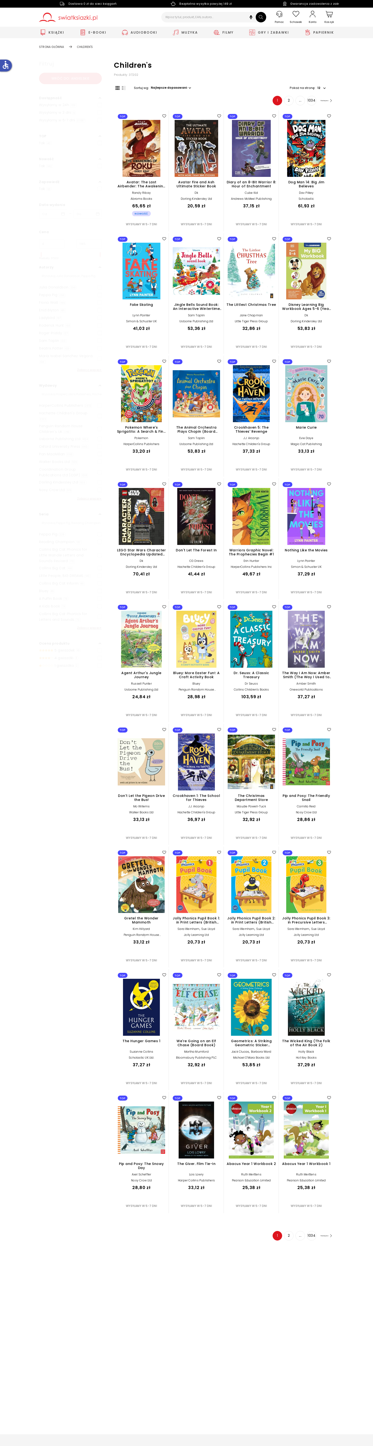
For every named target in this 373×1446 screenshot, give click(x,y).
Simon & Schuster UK (141, 323)
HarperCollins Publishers (141, 446)
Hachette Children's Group (251, 446)
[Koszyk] (329, 17)
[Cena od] (51, 244)
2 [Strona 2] (281, 102)
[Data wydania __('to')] (88, 214)
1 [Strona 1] (269, 102)
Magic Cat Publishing (306, 446)
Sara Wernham (188, 931)
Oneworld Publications (306, 691)
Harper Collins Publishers (196, 1182)
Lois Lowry (196, 1176)
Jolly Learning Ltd (196, 937)
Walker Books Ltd (141, 814)
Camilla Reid (306, 808)
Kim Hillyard (141, 931)
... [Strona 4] (292, 102)
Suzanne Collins (141, 1053)
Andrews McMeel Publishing (251, 200)
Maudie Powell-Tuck (251, 808)
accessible (5, 65)
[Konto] (312, 17)
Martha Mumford (196, 1053)
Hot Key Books (306, 1059)
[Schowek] (296, 17)
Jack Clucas (240, 1053)
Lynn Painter (141, 317)
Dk (196, 194)
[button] (251, 18)
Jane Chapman (251, 317)
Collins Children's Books (251, 691)
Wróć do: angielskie (70, 78)
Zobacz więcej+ (89, 370)
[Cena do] (89, 244)
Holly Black (306, 1053)
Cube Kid (251, 194)
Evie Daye (306, 440)
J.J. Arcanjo (251, 440)
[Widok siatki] (116, 87)
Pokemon (141, 440)
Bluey (196, 685)
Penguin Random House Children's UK (196, 693)
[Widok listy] (122, 87)
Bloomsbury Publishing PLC (196, 1059)
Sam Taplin (196, 317)
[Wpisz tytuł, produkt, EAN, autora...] (213, 17)
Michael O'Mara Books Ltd (251, 1059)
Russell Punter (141, 685)
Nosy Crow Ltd (306, 814)
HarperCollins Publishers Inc (251, 568)
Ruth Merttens (251, 1176)
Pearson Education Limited (251, 1182)
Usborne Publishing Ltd (196, 323)
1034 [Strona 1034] (304, 102)
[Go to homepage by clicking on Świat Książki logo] (68, 17)
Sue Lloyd (208, 931)
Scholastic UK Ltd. (141, 1059)
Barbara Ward (261, 1053)
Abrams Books (141, 200)
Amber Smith (306, 685)
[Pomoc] (279, 17)
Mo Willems (141, 808)
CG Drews (196, 562)
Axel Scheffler (141, 1176)
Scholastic (306, 200)
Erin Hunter (251, 562)
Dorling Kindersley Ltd (196, 200)
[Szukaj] (261, 17)
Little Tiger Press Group (251, 323)
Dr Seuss (251, 685)
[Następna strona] (322, 102)
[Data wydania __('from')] (53, 214)
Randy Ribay (141, 194)
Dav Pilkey (306, 194)
